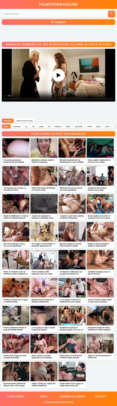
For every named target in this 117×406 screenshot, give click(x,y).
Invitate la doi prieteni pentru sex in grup (97, 189)
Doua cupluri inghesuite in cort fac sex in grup (99, 161)
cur (26, 126)
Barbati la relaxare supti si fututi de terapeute (43, 161)
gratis (41, 126)
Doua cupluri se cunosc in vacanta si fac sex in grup (99, 217)
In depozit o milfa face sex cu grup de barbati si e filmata (71, 274)
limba (68, 126)
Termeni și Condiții (72, 396)
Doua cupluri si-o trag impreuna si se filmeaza (42, 356)
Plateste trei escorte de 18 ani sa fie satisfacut (71, 189)
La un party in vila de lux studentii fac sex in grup (70, 301)
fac (33, 126)
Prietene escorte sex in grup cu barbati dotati (16, 301)
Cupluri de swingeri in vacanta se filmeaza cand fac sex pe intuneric (42, 218)
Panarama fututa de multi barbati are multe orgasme (99, 329)
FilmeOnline (58, 4)
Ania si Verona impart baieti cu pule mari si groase (100, 301)
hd (49, 126)
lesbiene (58, 126)
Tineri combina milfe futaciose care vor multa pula (42, 274)
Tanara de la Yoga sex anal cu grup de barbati (15, 356)
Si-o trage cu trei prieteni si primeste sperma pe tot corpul (43, 246)
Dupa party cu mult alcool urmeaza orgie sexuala (71, 356)
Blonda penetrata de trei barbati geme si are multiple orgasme (72, 162)
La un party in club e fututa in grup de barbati (43, 329)
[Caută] (111, 14)
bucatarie (17, 126)
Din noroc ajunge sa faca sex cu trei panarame (14, 245)
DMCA (44, 396)
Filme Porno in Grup (24, 121)
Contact (100, 396)
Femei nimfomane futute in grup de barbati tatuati (15, 329)
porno (107, 126)
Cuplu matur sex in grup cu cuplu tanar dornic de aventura (71, 385)
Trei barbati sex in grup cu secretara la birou (15, 189)
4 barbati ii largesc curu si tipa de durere (99, 273)
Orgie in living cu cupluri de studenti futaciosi (43, 384)
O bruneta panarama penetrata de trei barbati (14, 161)
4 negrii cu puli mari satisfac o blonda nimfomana (72, 217)
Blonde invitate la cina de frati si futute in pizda (70, 245)
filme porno (15, 396)
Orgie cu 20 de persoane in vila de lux (99, 356)
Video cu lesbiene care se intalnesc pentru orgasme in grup (16, 274)
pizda (98, 126)
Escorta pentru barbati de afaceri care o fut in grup (15, 384)
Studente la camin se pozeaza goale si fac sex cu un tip (71, 330)
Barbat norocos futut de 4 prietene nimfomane (43, 301)
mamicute (79, 126)
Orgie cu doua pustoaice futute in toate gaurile (98, 245)
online (89, 126)
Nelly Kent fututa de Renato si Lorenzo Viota (43, 189)
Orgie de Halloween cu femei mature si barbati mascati (16, 217)
